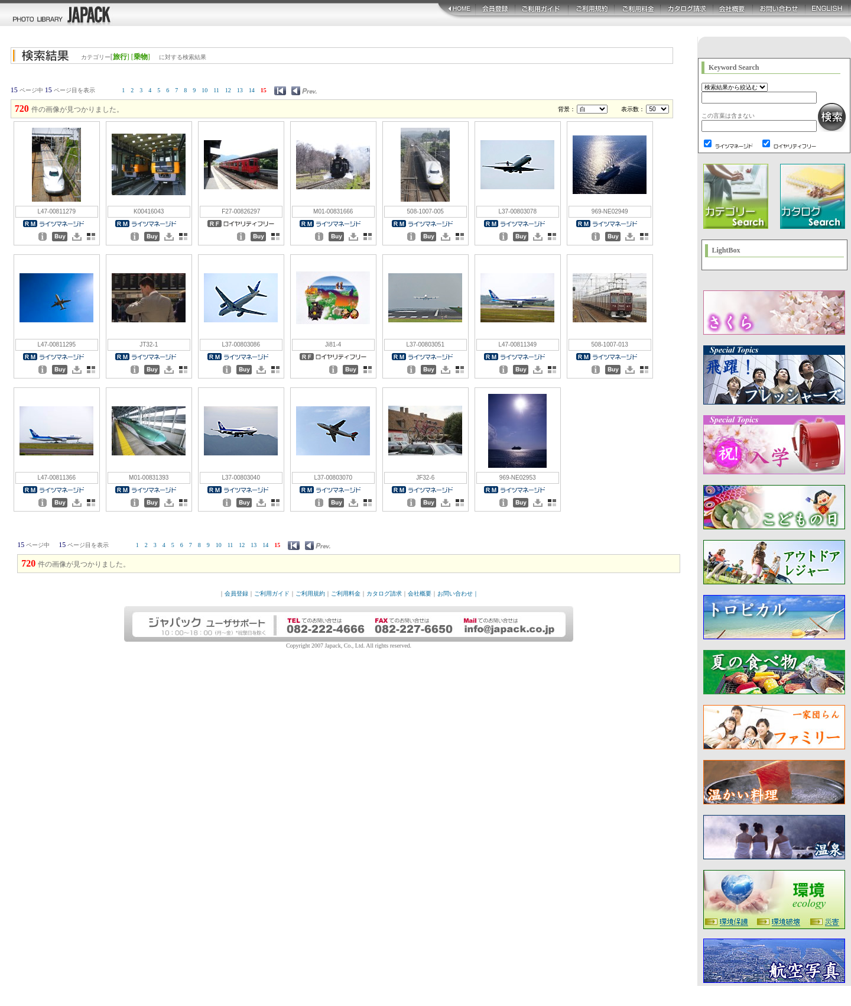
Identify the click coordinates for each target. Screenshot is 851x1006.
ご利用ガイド (272, 593)
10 (204, 90)
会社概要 (419, 593)
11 (216, 90)
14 (252, 90)
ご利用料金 (345, 593)
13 (240, 90)
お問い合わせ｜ (458, 593)
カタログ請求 (384, 593)
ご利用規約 (310, 593)
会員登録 (236, 593)
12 (228, 90)
